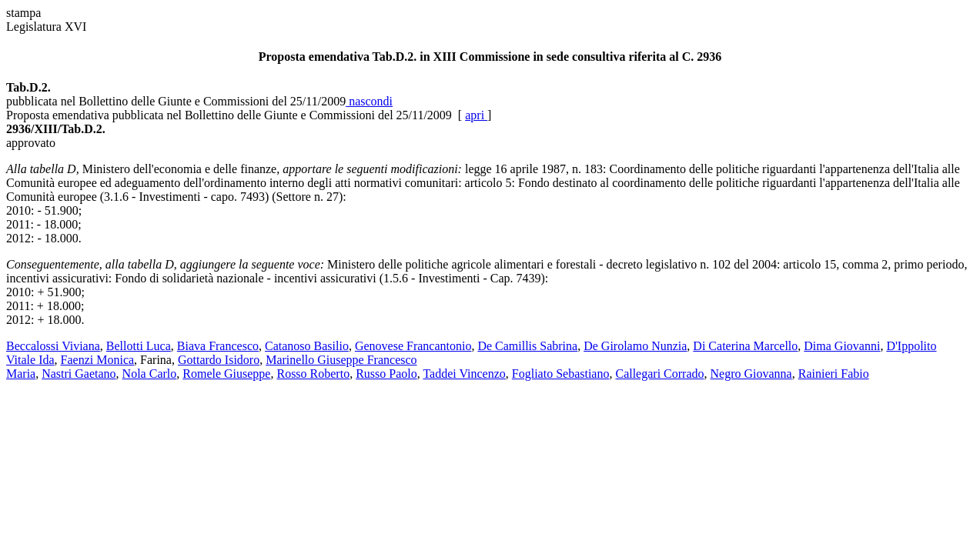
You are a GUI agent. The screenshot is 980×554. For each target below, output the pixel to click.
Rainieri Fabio (833, 373)
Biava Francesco (218, 345)
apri (476, 115)
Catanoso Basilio (307, 345)
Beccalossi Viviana (53, 345)
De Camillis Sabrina (527, 345)
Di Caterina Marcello (745, 345)
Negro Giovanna (751, 373)
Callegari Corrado (659, 373)
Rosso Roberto (313, 373)
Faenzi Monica (98, 359)
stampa (23, 12)
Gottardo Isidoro (218, 359)
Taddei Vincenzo (464, 373)
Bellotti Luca (138, 345)
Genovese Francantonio (413, 345)
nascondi (369, 101)
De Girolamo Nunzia (635, 345)
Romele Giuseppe (226, 373)
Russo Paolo (386, 373)
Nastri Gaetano (78, 373)
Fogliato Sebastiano (561, 373)
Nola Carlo (149, 373)
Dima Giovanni (842, 345)
